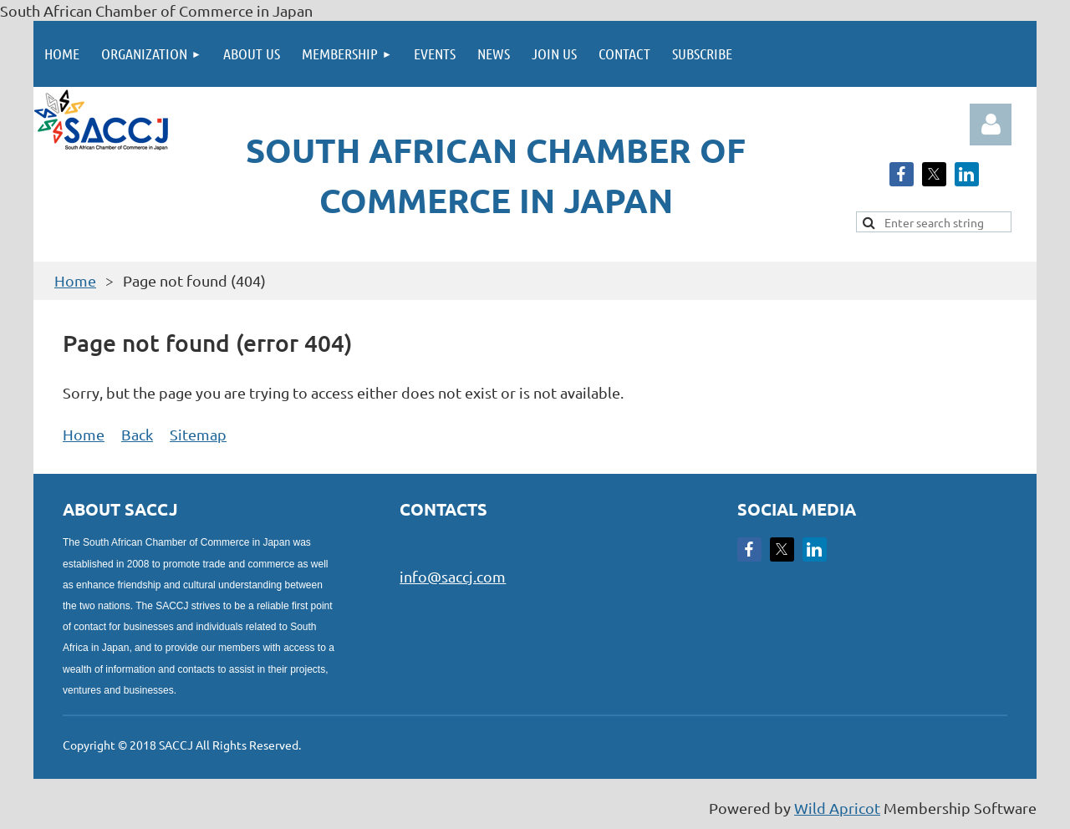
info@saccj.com (453, 576)
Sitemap (198, 434)
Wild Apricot (837, 807)
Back (137, 434)
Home (75, 280)
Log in (990, 124)
